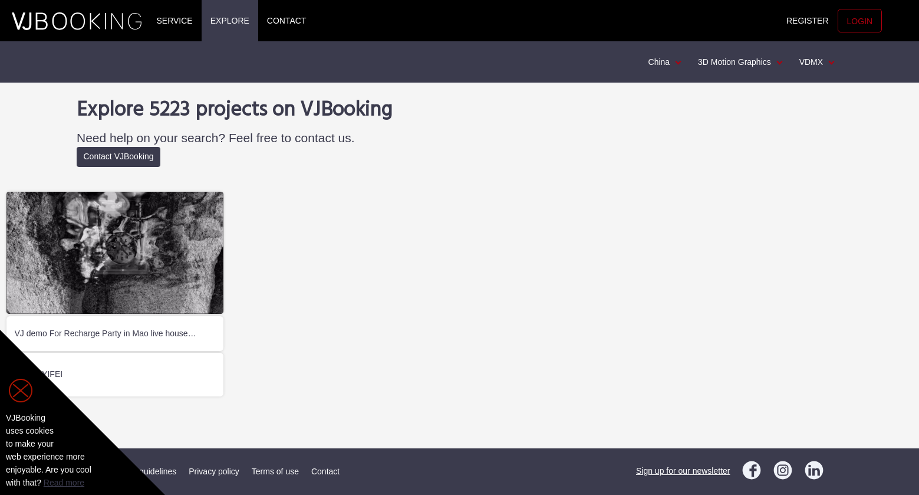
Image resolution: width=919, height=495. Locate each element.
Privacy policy (214, 471)
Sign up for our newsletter (683, 471)
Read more (64, 482)
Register (807, 20)
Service (175, 20)
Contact (287, 20)
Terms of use (275, 471)
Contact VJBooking (119, 156)
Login (860, 21)
